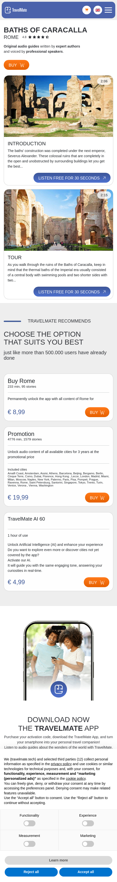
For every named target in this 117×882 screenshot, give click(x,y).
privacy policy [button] (61, 764)
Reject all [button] (31, 872)
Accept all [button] (86, 872)
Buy (16, 65)
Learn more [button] (58, 860)
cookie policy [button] (76, 779)
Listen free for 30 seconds (72, 178)
